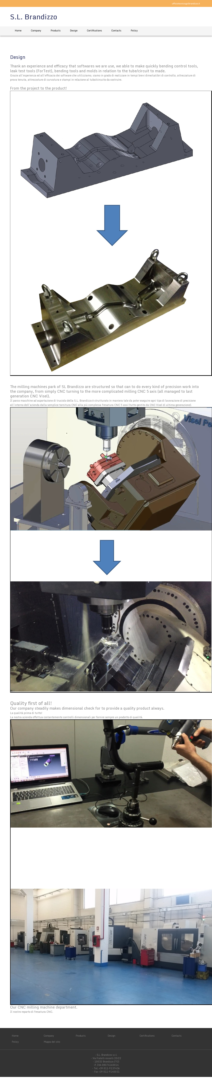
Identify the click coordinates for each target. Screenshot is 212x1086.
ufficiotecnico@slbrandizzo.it (186, 3)
